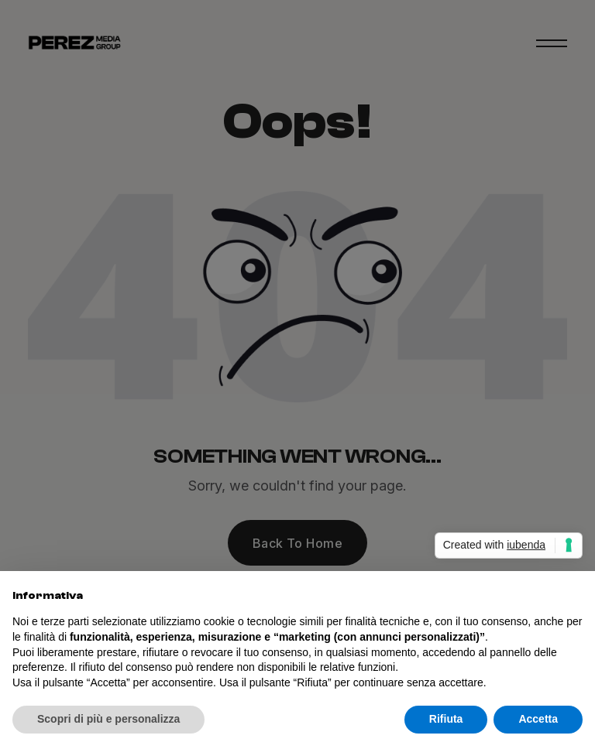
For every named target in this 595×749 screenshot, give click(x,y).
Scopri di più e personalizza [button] (108, 719)
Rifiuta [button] (446, 719)
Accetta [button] (538, 719)
